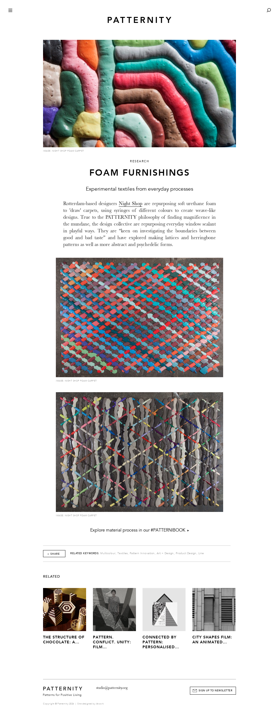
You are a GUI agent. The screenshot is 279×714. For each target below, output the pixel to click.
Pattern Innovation (142, 553)
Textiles (122, 553)
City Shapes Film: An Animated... (212, 639)
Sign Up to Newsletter (216, 690)
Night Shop (130, 203)
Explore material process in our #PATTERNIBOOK (139, 530)
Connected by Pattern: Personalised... (160, 642)
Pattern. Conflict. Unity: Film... (112, 642)
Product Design (186, 553)
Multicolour (108, 553)
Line (201, 553)
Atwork (100, 704)
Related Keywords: (84, 553)
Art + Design (165, 553)
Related (51, 576)
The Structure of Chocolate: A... (63, 639)
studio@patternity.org (112, 688)
